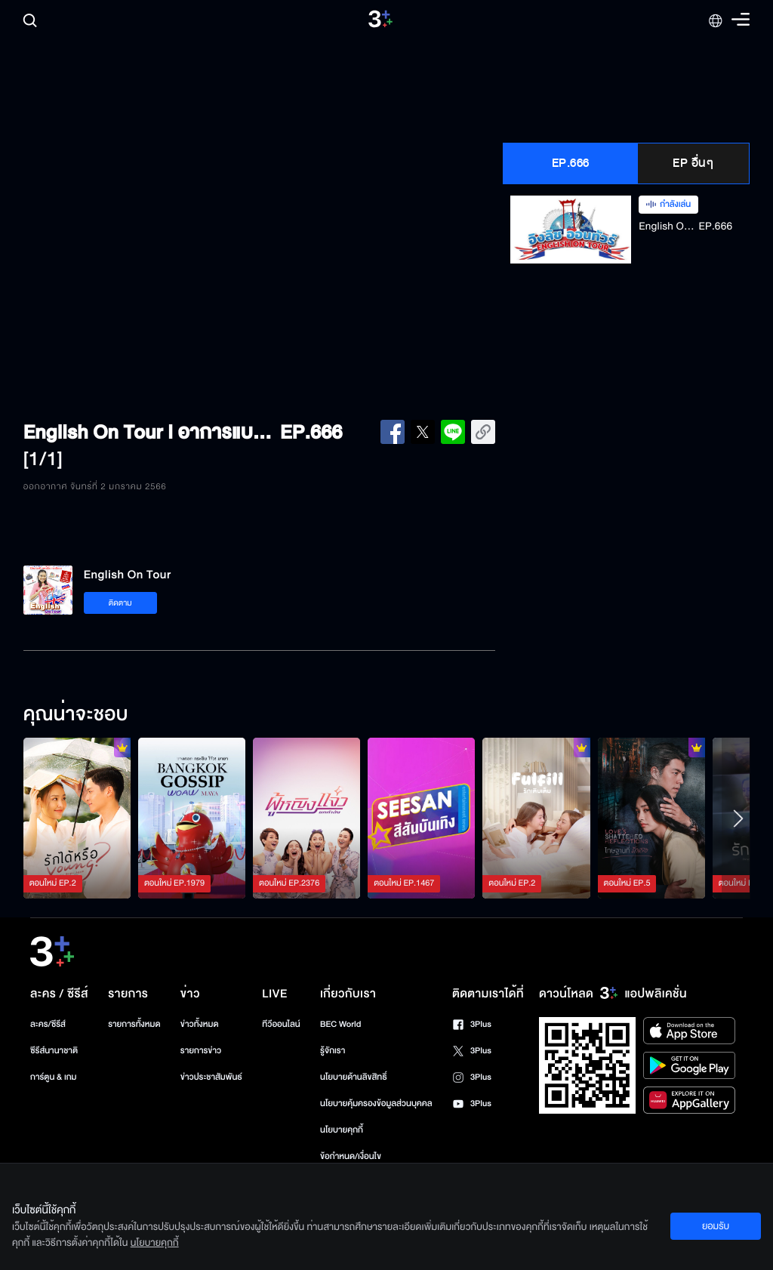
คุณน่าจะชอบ (75, 715)
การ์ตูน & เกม (53, 1077)
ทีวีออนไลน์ (281, 1024)
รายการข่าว (200, 1050)
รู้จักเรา (332, 1050)
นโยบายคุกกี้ (341, 1130)
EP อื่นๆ (693, 163)
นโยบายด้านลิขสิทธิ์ (353, 1077)
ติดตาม (120, 602)
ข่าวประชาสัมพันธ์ (211, 1077)
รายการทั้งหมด (134, 1024)
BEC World (340, 1024)
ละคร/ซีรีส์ (48, 1024)
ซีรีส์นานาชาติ (54, 1050)
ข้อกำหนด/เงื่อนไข (350, 1156)
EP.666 (571, 163)
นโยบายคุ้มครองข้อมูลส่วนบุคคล (376, 1103)
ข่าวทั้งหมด (199, 1024)
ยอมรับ (715, 1226)
